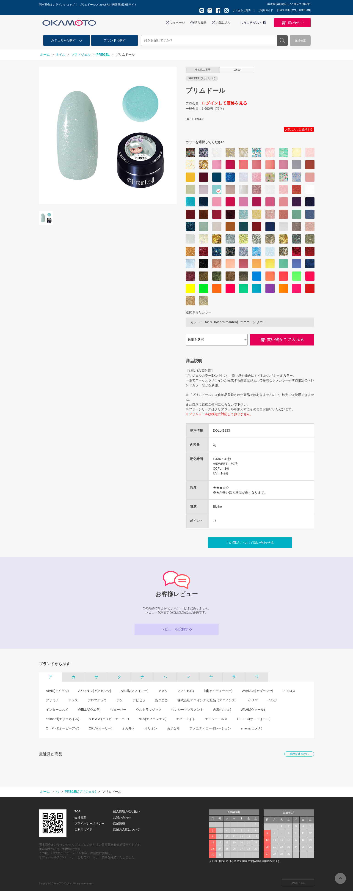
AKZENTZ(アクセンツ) (94, 691)
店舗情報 (119, 823)
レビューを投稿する (176, 629)
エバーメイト (185, 719)
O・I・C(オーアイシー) (253, 719)
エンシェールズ (216, 719)
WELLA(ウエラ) (89, 709)
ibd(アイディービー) (218, 691)
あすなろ (173, 728)
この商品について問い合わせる (250, 543)
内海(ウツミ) (222, 709)
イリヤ (253, 700)
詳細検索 (300, 40)
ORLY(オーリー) (100, 728)
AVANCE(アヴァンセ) (257, 691)
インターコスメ (57, 709)
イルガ (272, 700)
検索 (282, 40)
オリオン (150, 728)
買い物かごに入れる (285, 339)
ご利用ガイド (265, 10)
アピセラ (138, 700)
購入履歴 (200, 22)
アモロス (289, 691)
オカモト (128, 728)
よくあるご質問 (242, 10)
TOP (77, 811)
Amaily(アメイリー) (135, 691)
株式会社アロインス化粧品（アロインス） (207, 700)
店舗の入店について (126, 829)
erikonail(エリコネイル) (62, 719)
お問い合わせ (122, 817)
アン (119, 700)
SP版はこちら (298, 883)
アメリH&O (185, 691)
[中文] (294, 10)
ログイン (184, 612)
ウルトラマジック (149, 709)
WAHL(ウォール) (253, 709)
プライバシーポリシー (89, 823)
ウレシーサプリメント (187, 709)
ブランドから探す (54, 664)
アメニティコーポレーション (210, 728)
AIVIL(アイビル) (57, 691)
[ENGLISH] (283, 10)
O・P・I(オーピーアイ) (62, 728)
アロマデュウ (97, 700)
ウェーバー (118, 709)
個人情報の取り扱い (126, 811)
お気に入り (223, 22)
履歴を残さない (299, 754)
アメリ (163, 691)
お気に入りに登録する (299, 129)
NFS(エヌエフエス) (152, 719)
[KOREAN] (304, 10)
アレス (73, 700)
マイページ (177, 22)
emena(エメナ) (251, 728)
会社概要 (80, 817)
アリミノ (52, 700)
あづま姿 (161, 700)
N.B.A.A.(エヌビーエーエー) (109, 719)
